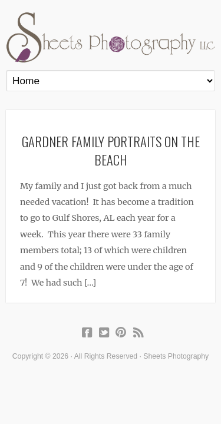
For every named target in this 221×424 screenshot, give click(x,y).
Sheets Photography (110, 37)
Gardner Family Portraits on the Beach (111, 150)
